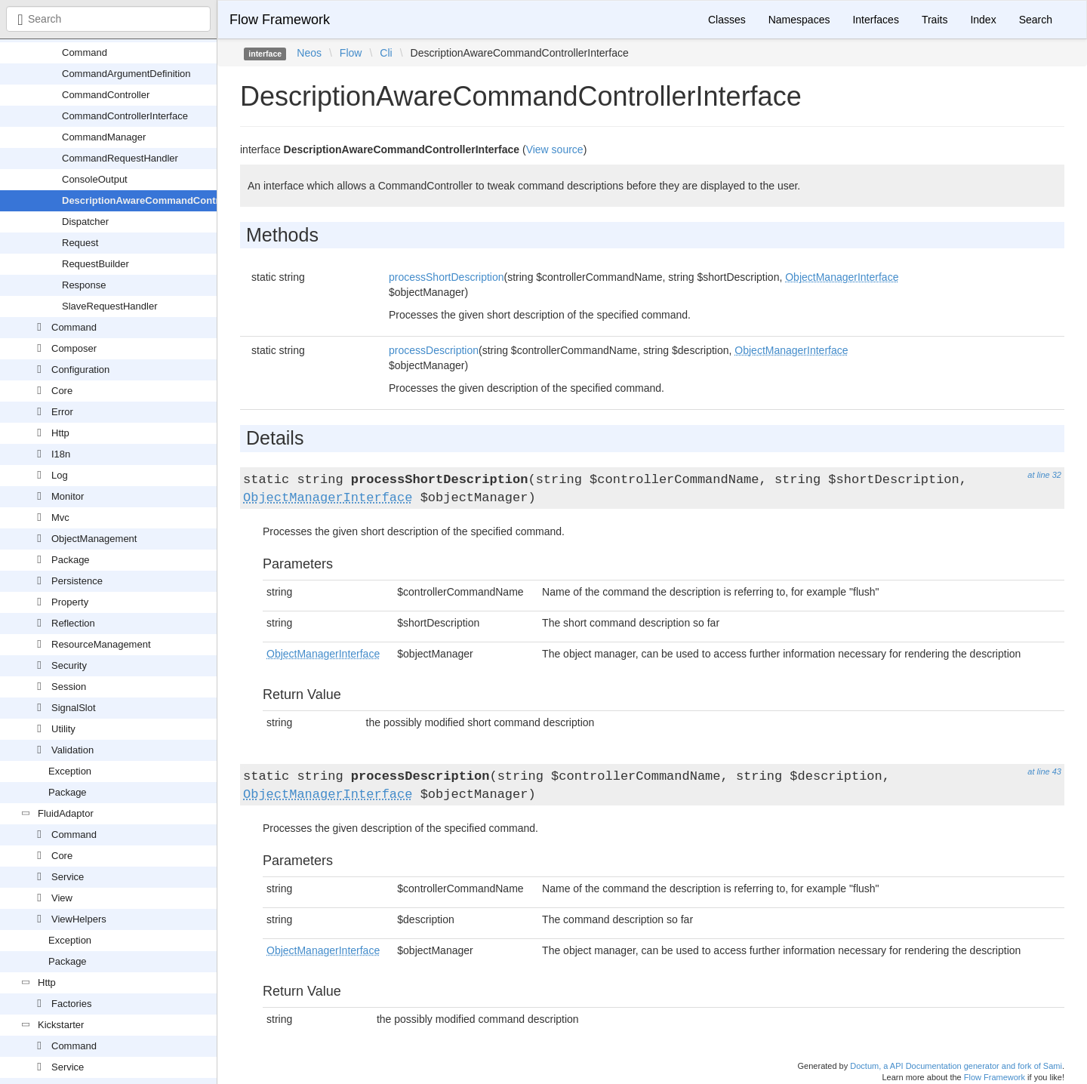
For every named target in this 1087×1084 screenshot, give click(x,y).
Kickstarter (61, 1024)
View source (555, 149)
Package (70, 559)
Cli (386, 53)
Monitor (67, 496)
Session (68, 686)
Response (84, 285)
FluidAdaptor (66, 813)
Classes (727, 20)
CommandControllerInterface (125, 116)
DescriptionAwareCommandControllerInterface (171, 200)
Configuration (80, 369)
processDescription (434, 350)
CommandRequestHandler (120, 158)
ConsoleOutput (95, 179)
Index (983, 20)
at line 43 (1044, 771)
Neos (309, 53)
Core (61, 390)
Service (67, 876)
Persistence (77, 581)
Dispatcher (85, 221)
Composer (74, 348)
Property (69, 602)
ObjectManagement (94, 538)
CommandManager (104, 137)
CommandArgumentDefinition (126, 73)
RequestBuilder (95, 263)
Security (69, 665)
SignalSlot (73, 707)
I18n (60, 454)
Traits (934, 20)
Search (1035, 20)
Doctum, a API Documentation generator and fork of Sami (956, 1065)
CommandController (105, 94)
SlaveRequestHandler (109, 306)
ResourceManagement (101, 644)
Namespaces (799, 20)
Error (62, 411)
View (61, 898)
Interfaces (875, 20)
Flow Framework (279, 19)
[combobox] (108, 19)
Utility (63, 728)
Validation (72, 750)
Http (60, 433)
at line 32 (1044, 474)
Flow (351, 53)
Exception (69, 771)
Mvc (60, 517)
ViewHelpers (78, 919)
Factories (71, 1003)
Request (80, 242)
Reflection (73, 623)
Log (59, 475)
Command (84, 52)
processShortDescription (446, 277)
